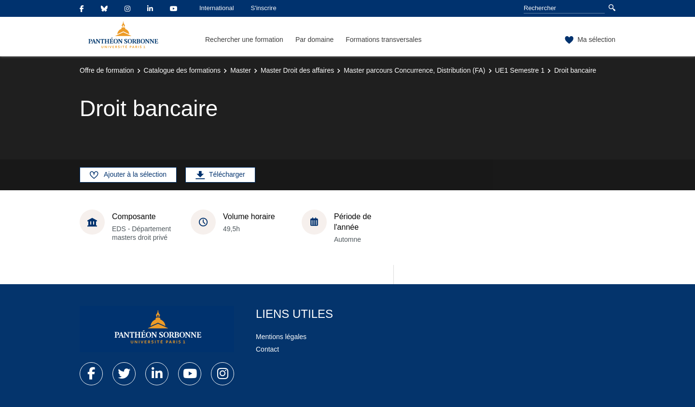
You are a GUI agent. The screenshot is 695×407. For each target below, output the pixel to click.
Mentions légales (281, 337)
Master (240, 70)
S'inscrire (264, 8)
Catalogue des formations (182, 70)
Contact (267, 349)
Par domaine (314, 39)
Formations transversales (383, 39)
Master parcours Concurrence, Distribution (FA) (414, 70)
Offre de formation (107, 70)
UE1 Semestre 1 (520, 70)
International (216, 8)
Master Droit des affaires (297, 70)
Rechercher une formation (244, 39)
